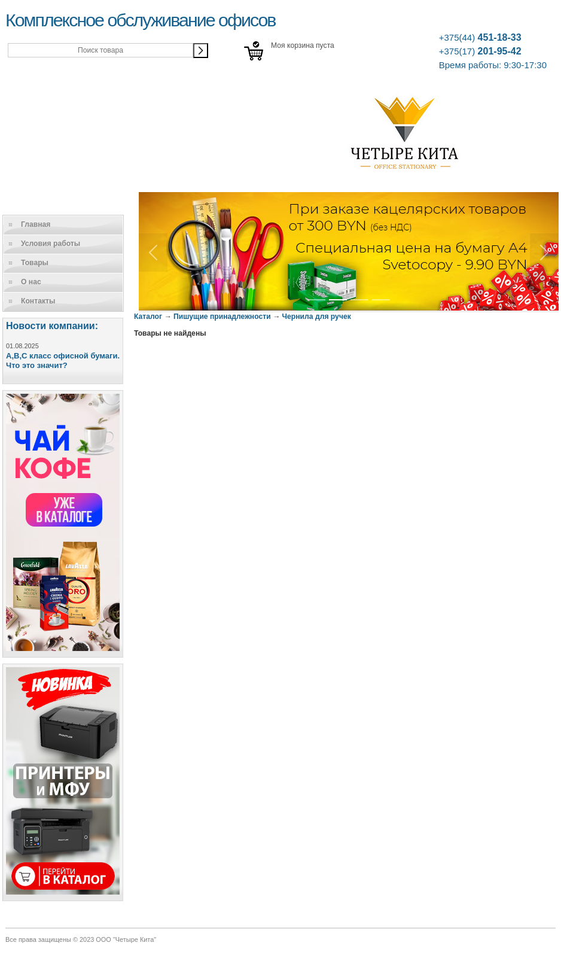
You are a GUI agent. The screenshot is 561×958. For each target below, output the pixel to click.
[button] (153, 252)
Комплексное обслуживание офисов (140, 20)
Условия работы (50, 243)
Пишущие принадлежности (222, 316)
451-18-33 (480, 37)
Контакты (38, 301)
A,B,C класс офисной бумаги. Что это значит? (63, 360)
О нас (31, 282)
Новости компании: (52, 326)
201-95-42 (480, 51)
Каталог (148, 316)
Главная (35, 224)
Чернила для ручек (316, 316)
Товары (34, 262)
